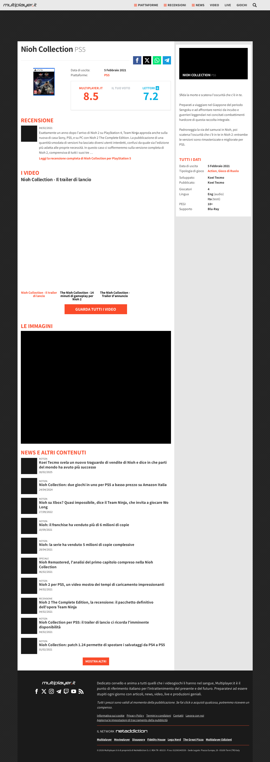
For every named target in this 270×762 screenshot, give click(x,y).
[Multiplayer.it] (20, 5)
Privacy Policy (135, 715)
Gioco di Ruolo (228, 171)
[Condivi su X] (147, 60)
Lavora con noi (195, 715)
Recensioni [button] (175, 5)
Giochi (242, 5)
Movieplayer (122, 739)
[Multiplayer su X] (43, 691)
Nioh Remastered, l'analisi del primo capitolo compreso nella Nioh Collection (96, 564)
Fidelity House (156, 739)
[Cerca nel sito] (255, 5)
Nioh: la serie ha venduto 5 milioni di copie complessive (86, 544)
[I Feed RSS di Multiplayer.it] (81, 691)
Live (228, 5)
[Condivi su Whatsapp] (157, 60)
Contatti (178, 715)
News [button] (198, 5)
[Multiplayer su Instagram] (51, 691)
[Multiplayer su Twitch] (66, 691)
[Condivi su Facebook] (137, 60)
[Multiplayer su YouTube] (73, 691)
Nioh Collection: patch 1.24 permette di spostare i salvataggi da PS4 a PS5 (102, 644)
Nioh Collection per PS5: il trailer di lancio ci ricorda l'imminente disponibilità (94, 624)
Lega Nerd (174, 739)
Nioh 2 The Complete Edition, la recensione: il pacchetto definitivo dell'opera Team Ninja (96, 604)
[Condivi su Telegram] (167, 60)
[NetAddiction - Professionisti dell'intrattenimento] (131, 731)
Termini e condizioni (158, 715)
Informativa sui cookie (110, 715)
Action (212, 171)
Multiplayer (104, 739)
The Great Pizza (193, 739)
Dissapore (138, 739)
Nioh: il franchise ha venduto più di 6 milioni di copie (84, 524)
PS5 (107, 75)
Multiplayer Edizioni (219, 739)
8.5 (91, 95)
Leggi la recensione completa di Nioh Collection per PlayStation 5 (85, 158)
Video (214, 5)
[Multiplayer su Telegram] (58, 691)
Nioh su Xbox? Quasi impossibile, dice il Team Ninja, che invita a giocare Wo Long (104, 505)
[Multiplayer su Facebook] (36, 691)
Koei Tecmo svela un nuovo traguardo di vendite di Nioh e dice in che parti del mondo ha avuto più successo (103, 465)
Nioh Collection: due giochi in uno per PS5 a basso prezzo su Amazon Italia (103, 484)
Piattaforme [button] (146, 5)
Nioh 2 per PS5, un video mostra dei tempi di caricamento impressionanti (101, 584)
